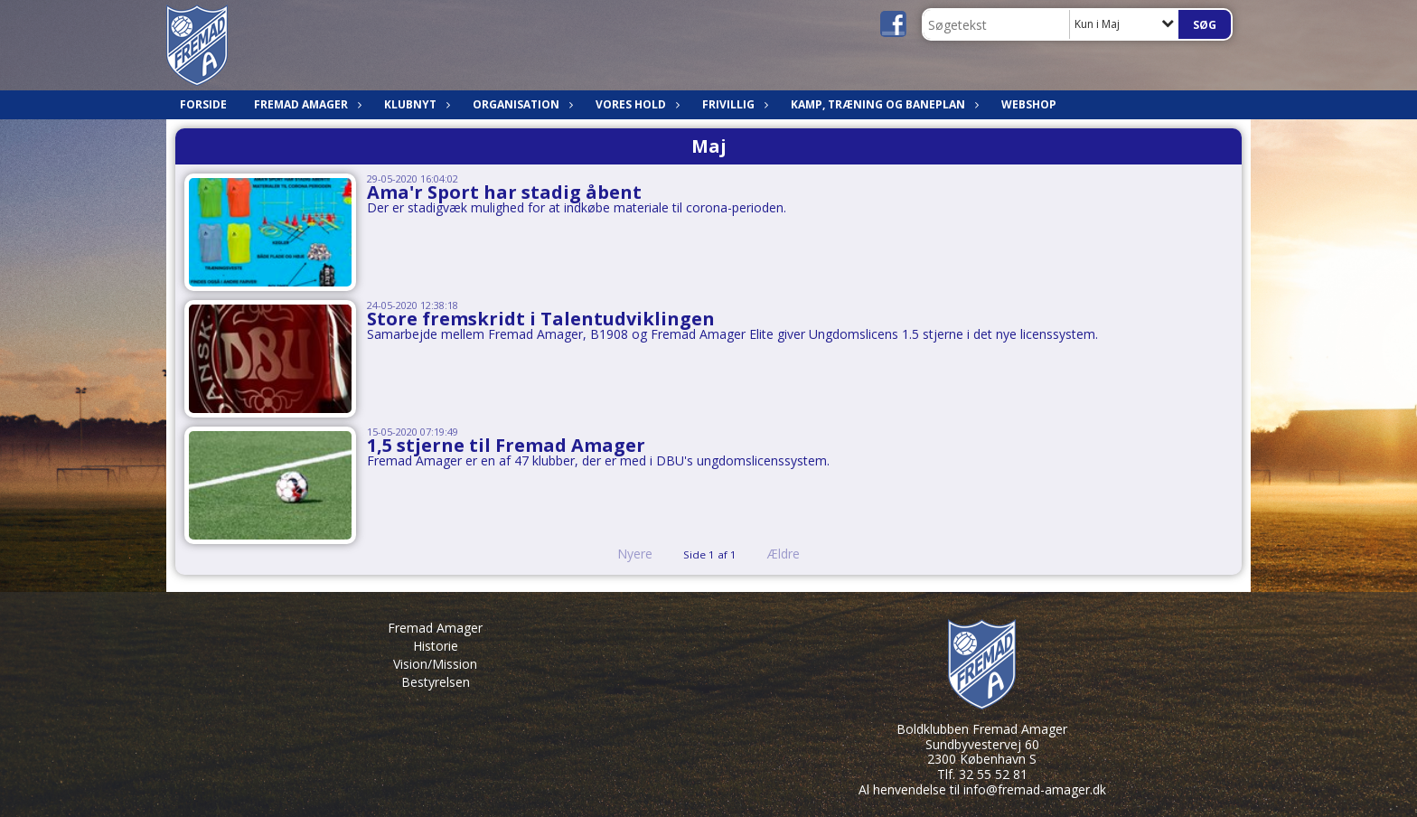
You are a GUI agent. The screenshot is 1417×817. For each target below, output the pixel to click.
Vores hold (635, 104)
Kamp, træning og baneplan (882, 104)
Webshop (1028, 104)
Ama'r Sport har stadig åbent (504, 192)
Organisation (520, 104)
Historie (435, 645)
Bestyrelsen (435, 681)
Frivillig (733, 104)
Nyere (624, 553)
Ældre (796, 553)
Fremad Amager (305, 104)
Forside (203, 104)
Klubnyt (415, 104)
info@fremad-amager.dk (1034, 789)
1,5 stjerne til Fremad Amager (506, 445)
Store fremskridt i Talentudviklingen (541, 318)
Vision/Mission (435, 663)
